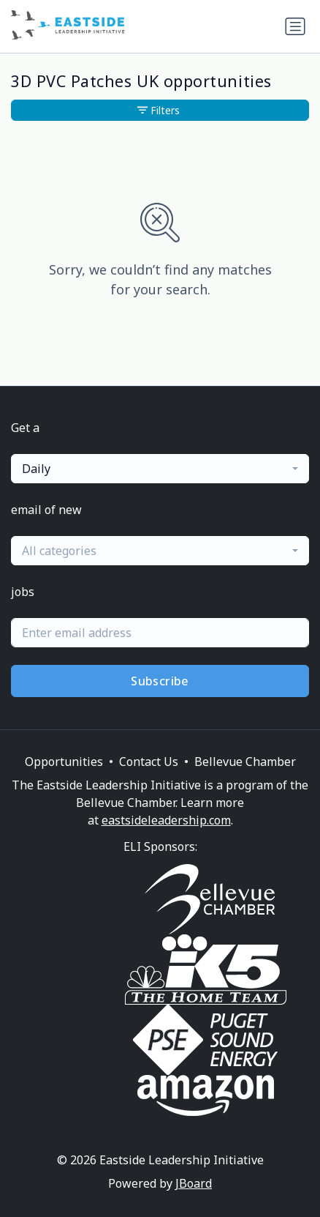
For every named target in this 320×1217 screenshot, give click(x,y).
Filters (158, 110)
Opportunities (64, 761)
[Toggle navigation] (295, 26)
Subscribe (160, 681)
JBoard (193, 1183)
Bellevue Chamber (245, 761)
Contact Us (148, 761)
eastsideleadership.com (166, 820)
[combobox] (160, 468)
